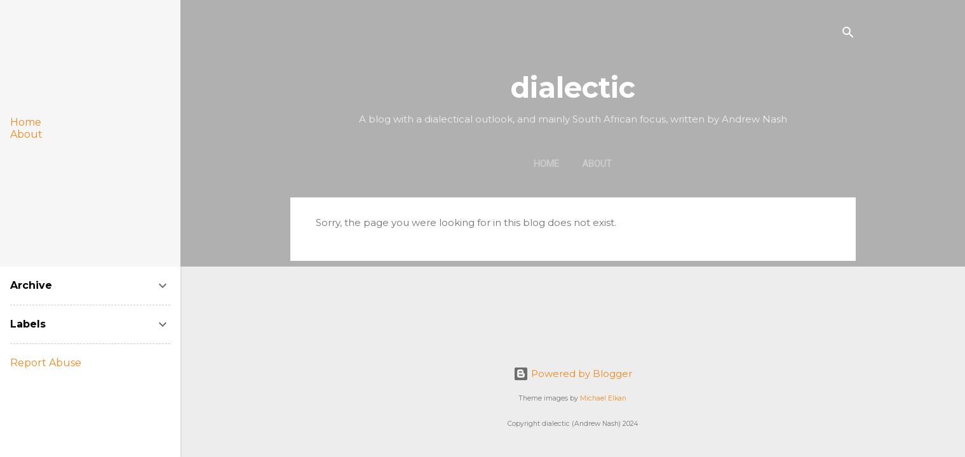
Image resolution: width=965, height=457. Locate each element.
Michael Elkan (603, 398)
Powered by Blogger (572, 374)
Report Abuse (45, 363)
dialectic (572, 87)
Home (546, 163)
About (597, 163)
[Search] (848, 34)
